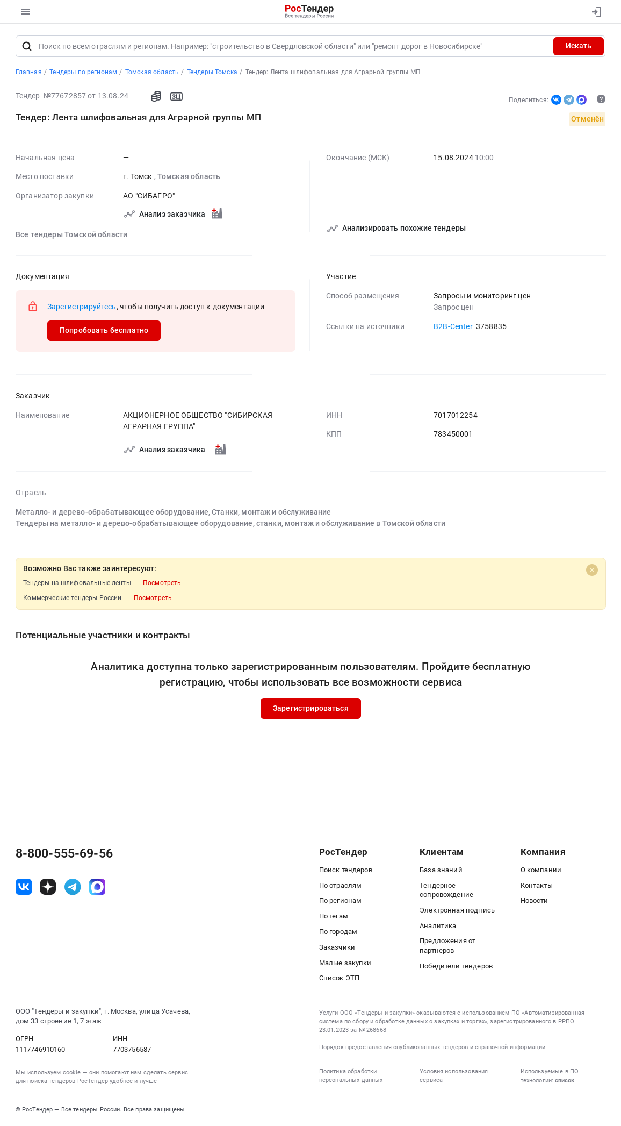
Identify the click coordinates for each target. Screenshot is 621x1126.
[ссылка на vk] (24, 887)
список (564, 1080)
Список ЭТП (339, 978)
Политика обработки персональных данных (351, 1075)
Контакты (537, 885)
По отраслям (340, 885)
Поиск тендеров (345, 870)
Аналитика (438, 926)
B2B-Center (453, 326)
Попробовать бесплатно (104, 330)
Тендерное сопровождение (446, 890)
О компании (541, 870)
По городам (338, 932)
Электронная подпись (457, 910)
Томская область (188, 176)
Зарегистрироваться (311, 708)
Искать (578, 45)
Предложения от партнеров (447, 945)
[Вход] (594, 12)
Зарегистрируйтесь (82, 306)
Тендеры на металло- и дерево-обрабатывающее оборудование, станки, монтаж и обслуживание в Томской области (230, 523)
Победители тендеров (456, 966)
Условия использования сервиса (454, 1075)
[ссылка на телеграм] (72, 887)
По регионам (340, 901)
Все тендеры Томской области (71, 234)
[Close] (592, 570)
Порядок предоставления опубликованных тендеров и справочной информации (432, 1047)
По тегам (333, 917)
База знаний (441, 870)
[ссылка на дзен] (48, 887)
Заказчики (337, 947)
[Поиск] (27, 46)
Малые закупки (345, 963)
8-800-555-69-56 (64, 853)
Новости (534, 901)
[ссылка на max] (97, 887)
